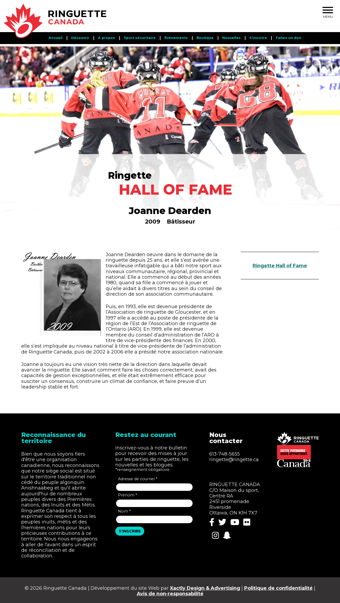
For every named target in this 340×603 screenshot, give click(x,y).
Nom (124, 509)
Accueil (55, 38)
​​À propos (106, 38)
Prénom (127, 493)
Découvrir (80, 38)
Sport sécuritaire (140, 38)
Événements (176, 38)
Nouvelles (231, 38)
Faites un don (288, 38)
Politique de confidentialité (278, 586)
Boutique (205, 38)
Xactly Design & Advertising (205, 586)
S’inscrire (258, 38)
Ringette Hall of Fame (280, 263)
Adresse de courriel (137, 477)
